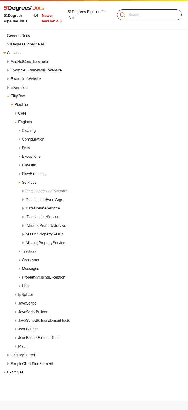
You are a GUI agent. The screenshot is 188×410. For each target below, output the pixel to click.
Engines (25, 122)
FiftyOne (18, 96)
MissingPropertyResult (44, 234)
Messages (30, 269)
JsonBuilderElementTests (39, 338)
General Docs (18, 36)
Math (22, 346)
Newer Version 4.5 (52, 18)
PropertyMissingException (43, 277)
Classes (13, 53)
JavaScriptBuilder (33, 312)
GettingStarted (23, 355)
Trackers (29, 251)
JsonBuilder (28, 329)
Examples (19, 87)
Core (22, 113)
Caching (29, 131)
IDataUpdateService (42, 217)
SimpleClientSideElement (32, 364)
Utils (25, 286)
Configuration (33, 139)
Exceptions (31, 156)
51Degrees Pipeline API (27, 44)
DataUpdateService (43, 208)
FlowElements (33, 174)
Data (26, 148)
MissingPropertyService (45, 243)
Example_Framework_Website (36, 70)
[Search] (147, 14)
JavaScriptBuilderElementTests (44, 320)
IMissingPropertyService (46, 225)
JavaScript (27, 303)
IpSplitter (25, 295)
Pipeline (21, 105)
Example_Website (26, 79)
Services (29, 182)
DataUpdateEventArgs (44, 200)
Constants (30, 260)
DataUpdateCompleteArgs (48, 191)
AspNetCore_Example (29, 61)
